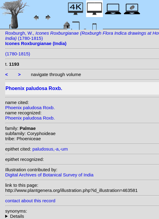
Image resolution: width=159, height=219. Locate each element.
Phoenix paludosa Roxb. (30, 107)
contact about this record (30, 200)
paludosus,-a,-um (50, 148)
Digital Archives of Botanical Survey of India (49, 174)
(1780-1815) (17, 53)
